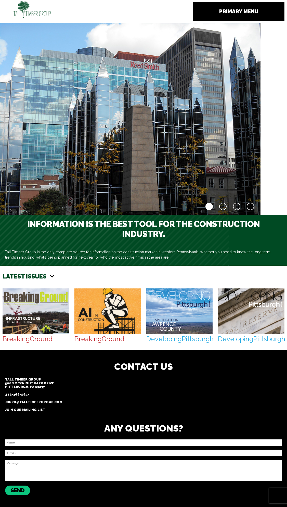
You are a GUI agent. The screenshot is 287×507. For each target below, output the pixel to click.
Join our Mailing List (25, 410)
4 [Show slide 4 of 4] (250, 206)
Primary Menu (238, 11)
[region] (130, 119)
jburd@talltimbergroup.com (33, 402)
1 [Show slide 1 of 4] (209, 206)
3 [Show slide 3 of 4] (236, 206)
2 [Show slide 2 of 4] (223, 206)
